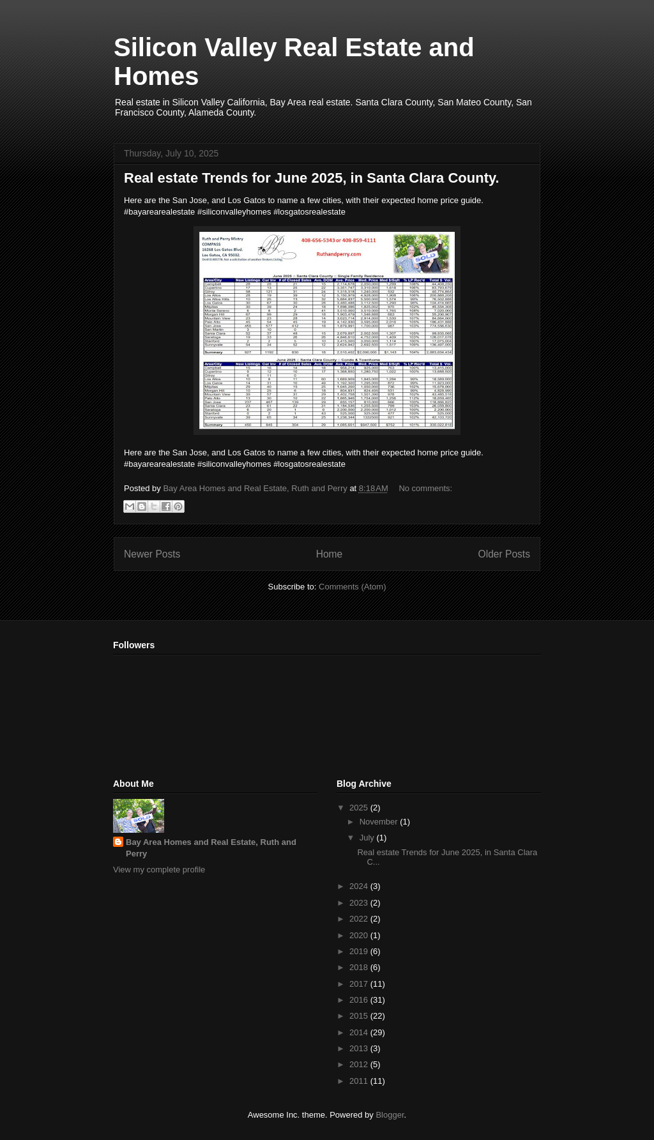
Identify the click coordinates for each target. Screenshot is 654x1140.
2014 (359, 1032)
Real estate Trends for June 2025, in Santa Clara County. (311, 178)
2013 (359, 1048)
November (380, 821)
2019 (359, 951)
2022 (359, 918)
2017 (359, 984)
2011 (359, 1081)
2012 (359, 1064)
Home (329, 554)
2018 (359, 967)
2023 (359, 903)
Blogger (390, 1115)
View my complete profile (159, 869)
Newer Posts (152, 554)
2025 (359, 807)
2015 (359, 1016)
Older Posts (504, 554)
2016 (359, 1000)
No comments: (425, 488)
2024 (359, 886)
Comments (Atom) (352, 586)
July (368, 837)
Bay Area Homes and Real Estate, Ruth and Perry (211, 847)
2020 (359, 935)
